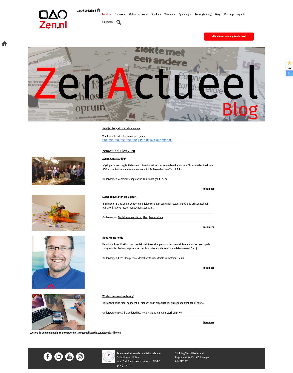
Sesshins (156, 14)
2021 (134, 140)
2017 (158, 140)
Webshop (229, 14)
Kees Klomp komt (112, 237)
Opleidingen (184, 14)
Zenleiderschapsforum (130, 179)
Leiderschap (133, 312)
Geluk (181, 258)
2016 (163, 140)
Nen (145, 217)
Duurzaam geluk (151, 179)
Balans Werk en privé (170, 312)
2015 (169, 140)
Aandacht (153, 312)
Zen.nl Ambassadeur (114, 158)
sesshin (122, 312)
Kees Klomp (124, 258)
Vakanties (169, 14)
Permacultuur (156, 217)
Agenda (241, 14)
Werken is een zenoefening (118, 296)
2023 (123, 140)
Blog (217, 14)
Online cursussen (138, 14)
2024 (117, 140)
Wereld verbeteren (167, 258)
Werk (164, 179)
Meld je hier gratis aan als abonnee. (121, 128)
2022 (129, 140)
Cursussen (120, 14)
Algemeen (107, 22)
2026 (104, 140)
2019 (146, 140)
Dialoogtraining (203, 14)
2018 (152, 140)
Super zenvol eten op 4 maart (119, 196)
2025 (111, 140)
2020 (140, 140)
